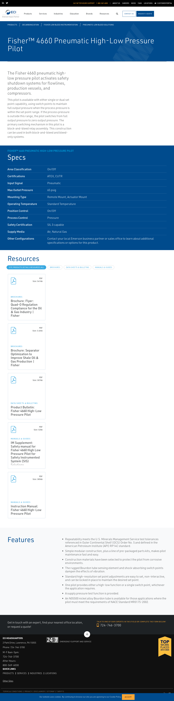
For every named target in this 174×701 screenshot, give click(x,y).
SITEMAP (51, 691)
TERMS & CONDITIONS (13, 691)
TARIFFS (60, 691)
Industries (36, 673)
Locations (51, 673)
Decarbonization (30, 25)
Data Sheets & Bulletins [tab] (77, 267)
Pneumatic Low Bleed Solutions (98, 25)
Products (12, 25)
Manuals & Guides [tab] (103, 267)
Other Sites (8, 681)
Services (22, 673)
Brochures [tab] (55, 267)
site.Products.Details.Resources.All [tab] (26, 267)
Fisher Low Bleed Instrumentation (61, 25)
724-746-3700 (109, 625)
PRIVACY (28, 691)
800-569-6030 (11, 665)
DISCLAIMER (39, 691)
